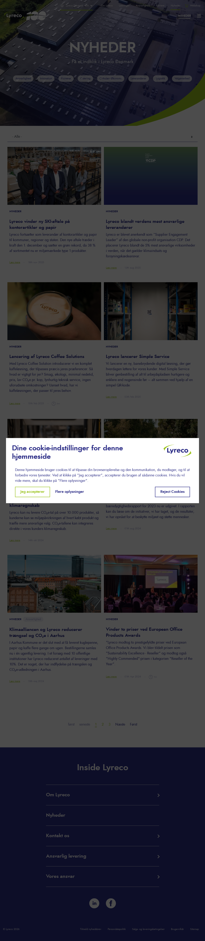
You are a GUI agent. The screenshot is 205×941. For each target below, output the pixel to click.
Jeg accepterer (32, 492)
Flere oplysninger (69, 492)
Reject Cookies (172, 492)
